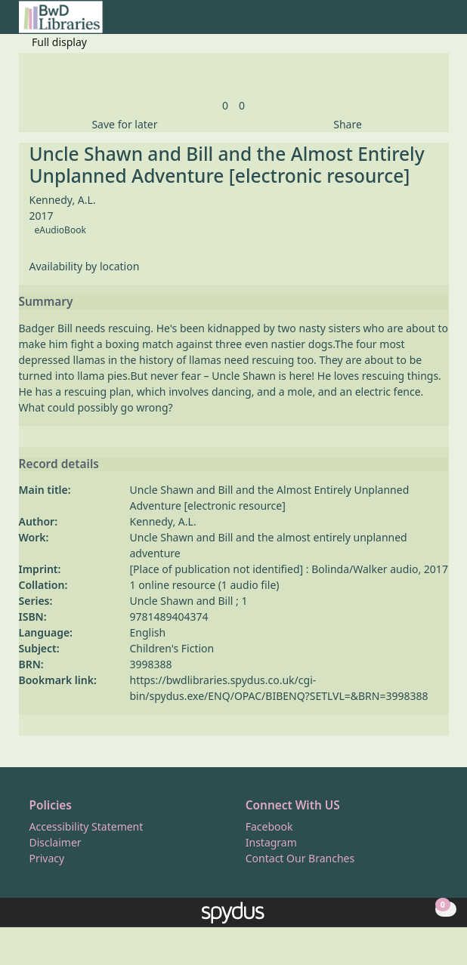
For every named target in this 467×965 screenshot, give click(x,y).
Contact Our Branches (300, 858)
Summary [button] (46, 302)
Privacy (47, 858)
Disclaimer (55, 842)
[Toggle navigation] (441, 23)
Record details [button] (59, 464)
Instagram (271, 842)
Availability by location (84, 266)
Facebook (269, 826)
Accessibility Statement (86, 826)
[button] (422, 23)
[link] (225, 105)
